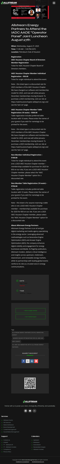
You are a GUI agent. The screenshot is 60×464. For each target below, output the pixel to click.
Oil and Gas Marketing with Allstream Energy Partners (28, 346)
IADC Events (16, 341)
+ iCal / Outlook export (30, 317)
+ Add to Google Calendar (30, 310)
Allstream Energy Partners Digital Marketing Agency (28, 334)
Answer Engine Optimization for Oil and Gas (28, 338)
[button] (54, 3)
